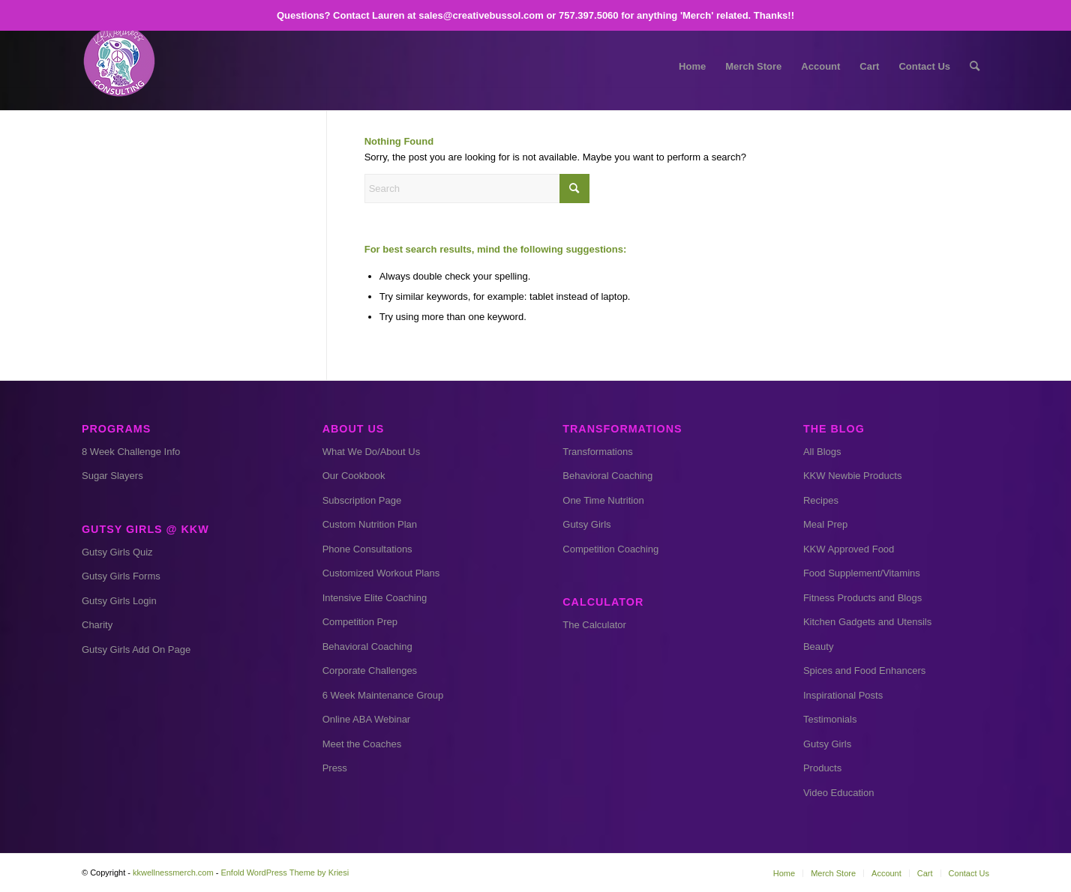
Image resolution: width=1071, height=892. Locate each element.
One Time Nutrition (603, 500)
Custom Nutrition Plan (369, 524)
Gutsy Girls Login (119, 600)
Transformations (597, 451)
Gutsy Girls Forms (121, 576)
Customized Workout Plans (381, 573)
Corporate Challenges (369, 670)
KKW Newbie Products (852, 475)
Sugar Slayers (112, 475)
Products (822, 768)
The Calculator (594, 624)
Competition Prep (360, 621)
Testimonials (830, 719)
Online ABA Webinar (366, 719)
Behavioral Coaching (367, 646)
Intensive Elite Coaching (374, 597)
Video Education (838, 792)
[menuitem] (692, 66)
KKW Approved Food (848, 549)
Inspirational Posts (843, 695)
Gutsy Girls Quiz (117, 552)
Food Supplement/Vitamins (861, 573)
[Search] (974, 66)
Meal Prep (825, 524)
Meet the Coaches (362, 744)
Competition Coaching (610, 549)
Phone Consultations (367, 549)
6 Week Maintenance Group (383, 695)
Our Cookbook (354, 475)
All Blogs (822, 451)
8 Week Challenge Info (131, 451)
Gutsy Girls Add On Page (136, 649)
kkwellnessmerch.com (173, 872)
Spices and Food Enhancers (864, 670)
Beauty (818, 646)
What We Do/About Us (371, 451)
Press (334, 768)
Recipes (820, 500)
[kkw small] (119, 66)
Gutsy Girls (586, 524)
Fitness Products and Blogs (862, 597)
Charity (97, 624)
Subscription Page (362, 500)
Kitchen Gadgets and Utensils (867, 621)
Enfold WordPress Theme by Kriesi (284, 872)
